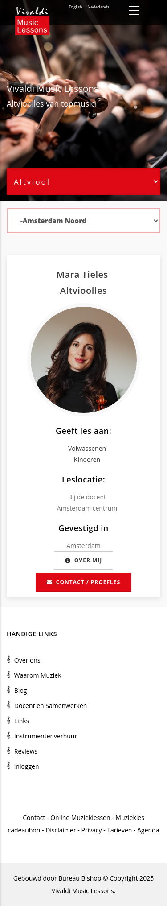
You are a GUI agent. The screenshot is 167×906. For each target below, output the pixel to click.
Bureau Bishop (79, 878)
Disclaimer (60, 830)
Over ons (27, 660)
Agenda (148, 830)
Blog (20, 690)
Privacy (91, 830)
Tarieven (119, 830)
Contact (34, 817)
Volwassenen (87, 448)
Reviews (25, 751)
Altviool (20, 103)
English (75, 7)
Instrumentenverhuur (45, 736)
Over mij (83, 560)
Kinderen (87, 459)
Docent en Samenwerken (50, 705)
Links (21, 721)
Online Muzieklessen (80, 817)
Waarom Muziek (37, 675)
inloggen (26, 766)
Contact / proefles (83, 582)
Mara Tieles (84, 274)
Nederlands (99, 7)
